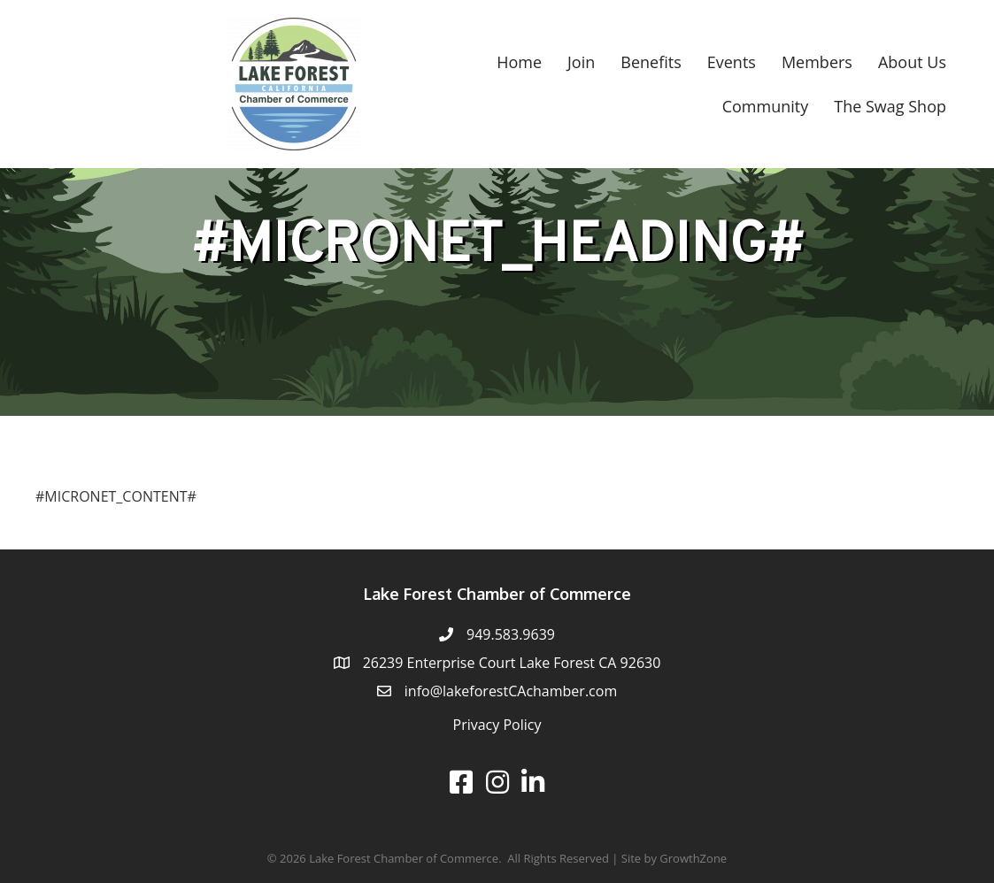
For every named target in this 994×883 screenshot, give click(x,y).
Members (817, 62)
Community (765, 106)
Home (519, 62)
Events (731, 62)
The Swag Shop (890, 106)
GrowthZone (693, 858)
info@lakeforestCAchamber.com (511, 691)
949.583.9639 (510, 634)
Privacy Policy (497, 724)
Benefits (650, 62)
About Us (912, 62)
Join (581, 62)
